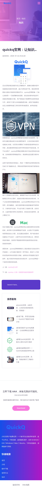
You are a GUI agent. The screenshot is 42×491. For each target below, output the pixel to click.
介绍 (3, 464)
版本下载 (5, 469)
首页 (18, 18)
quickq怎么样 (13, 267)
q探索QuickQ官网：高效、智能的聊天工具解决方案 (24, 359)
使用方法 (5, 473)
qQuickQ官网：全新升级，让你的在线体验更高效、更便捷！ (24, 308)
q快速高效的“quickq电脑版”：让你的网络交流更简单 (25, 330)
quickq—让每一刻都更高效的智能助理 (20, 272)
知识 (23, 18)
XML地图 (25, 485)
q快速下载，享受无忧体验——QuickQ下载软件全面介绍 (25, 319)
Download (21, 408)
